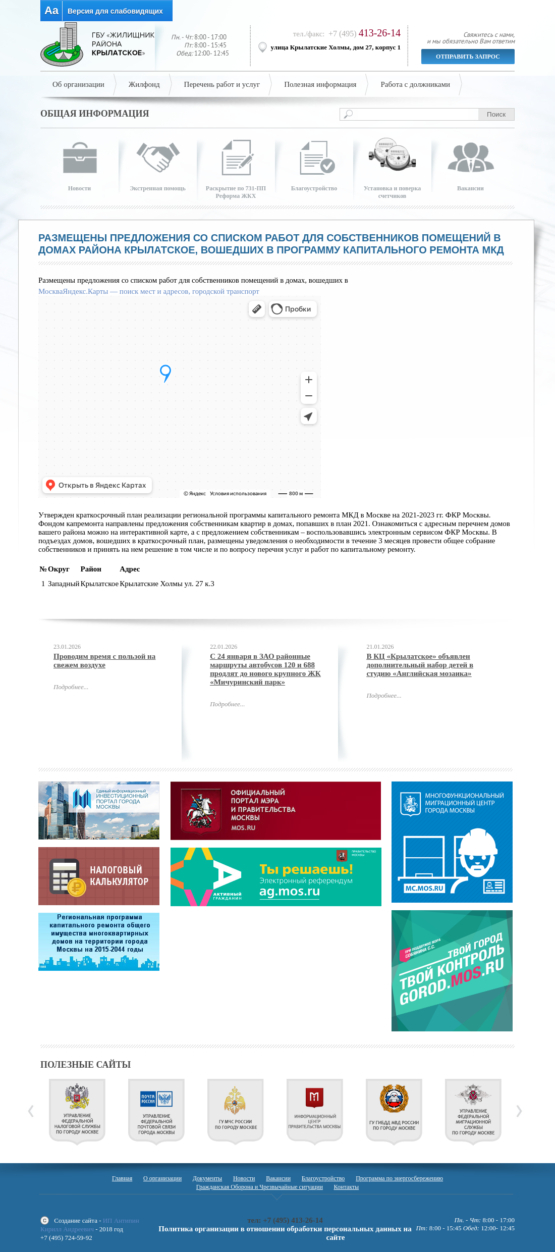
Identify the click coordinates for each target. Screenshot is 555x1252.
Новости (244, 1178)
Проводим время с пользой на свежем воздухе (104, 660)
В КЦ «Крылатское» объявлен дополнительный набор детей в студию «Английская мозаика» (419, 664)
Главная (122, 1178)
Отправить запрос (468, 56)
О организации (162, 1178)
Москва (50, 291)
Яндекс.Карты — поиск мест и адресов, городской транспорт (161, 291)
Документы (207, 1178)
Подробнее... (70, 687)
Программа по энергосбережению (399, 1178)
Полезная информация (320, 84)
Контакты (346, 1186)
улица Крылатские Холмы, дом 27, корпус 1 (336, 47)
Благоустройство (323, 1178)
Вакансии (278, 1178)
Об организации (78, 84)
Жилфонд (144, 84)
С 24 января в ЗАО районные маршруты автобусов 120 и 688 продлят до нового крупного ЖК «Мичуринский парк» (265, 669)
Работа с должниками (415, 84)
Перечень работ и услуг (222, 84)
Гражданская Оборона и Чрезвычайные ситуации (259, 1186)
